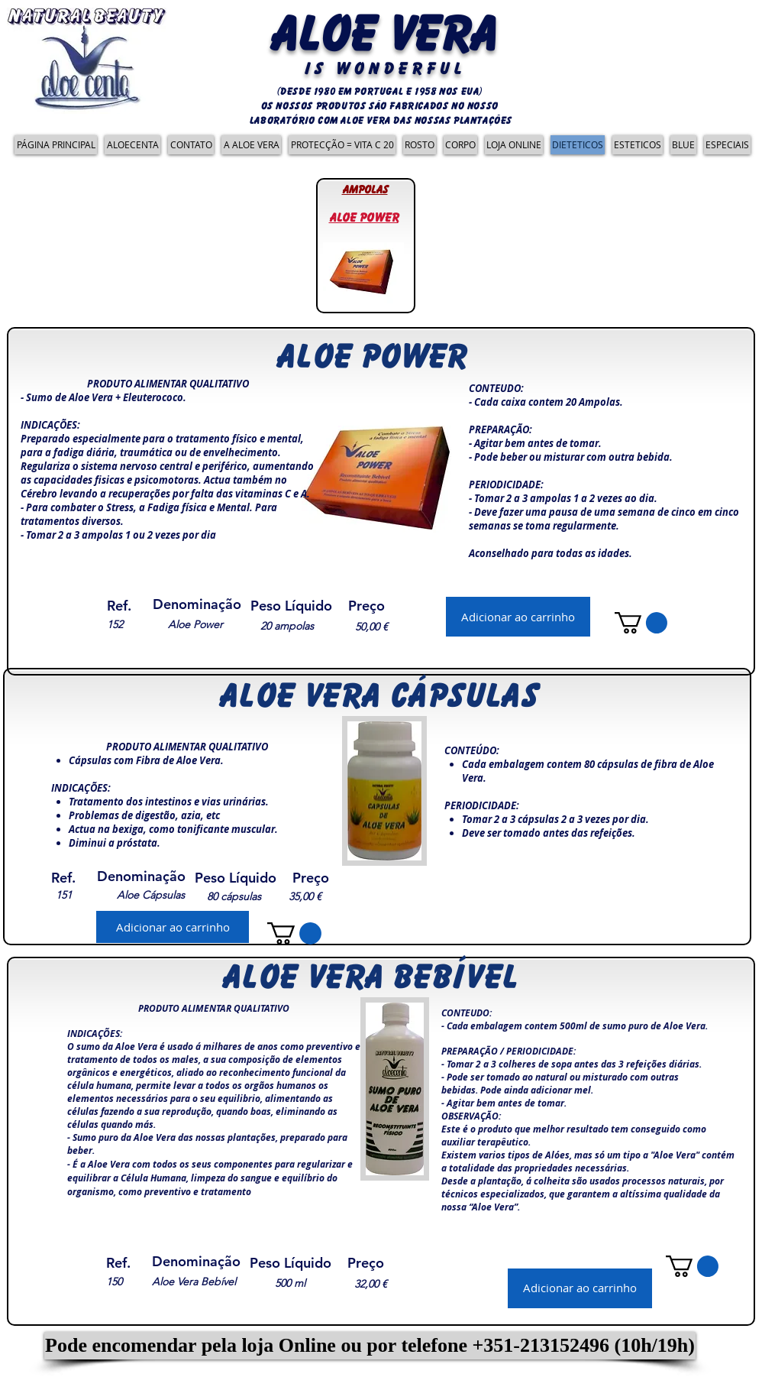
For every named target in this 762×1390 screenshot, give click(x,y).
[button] (370, 1345)
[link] (641, 622)
